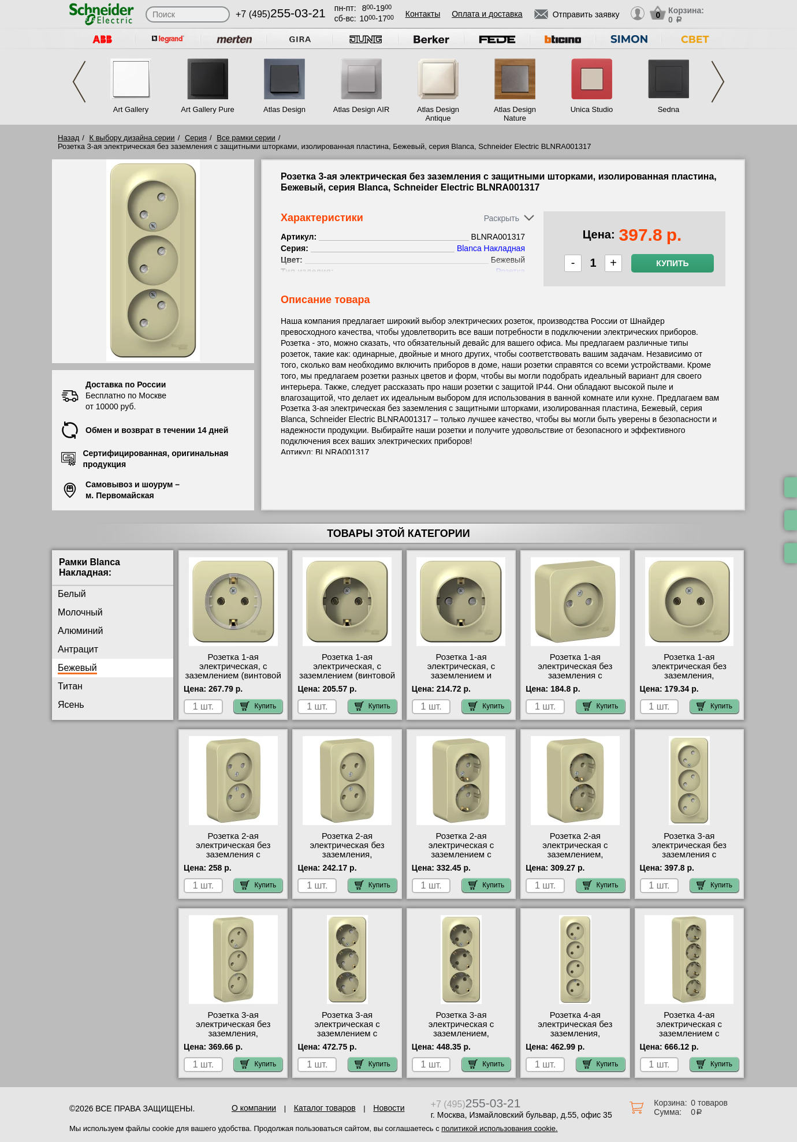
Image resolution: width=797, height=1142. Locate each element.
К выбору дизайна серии (132, 137)
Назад (68, 137)
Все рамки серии (246, 137)
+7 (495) (281, 14)
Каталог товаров (325, 1108)
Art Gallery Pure (207, 109)
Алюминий (80, 631)
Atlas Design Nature (515, 113)
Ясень (71, 705)
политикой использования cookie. (499, 1128)
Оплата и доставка (487, 13)
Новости (388, 1108)
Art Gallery (130, 109)
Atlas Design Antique (438, 113)
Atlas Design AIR (361, 109)
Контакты (422, 13)
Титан (70, 686)
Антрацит (78, 649)
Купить (672, 263)
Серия (196, 137)
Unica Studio (592, 109)
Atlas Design (284, 109)
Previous (79, 82)
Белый (72, 594)
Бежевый (77, 668)
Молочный (80, 612)
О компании (254, 1108)
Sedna (669, 109)
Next (718, 82)
